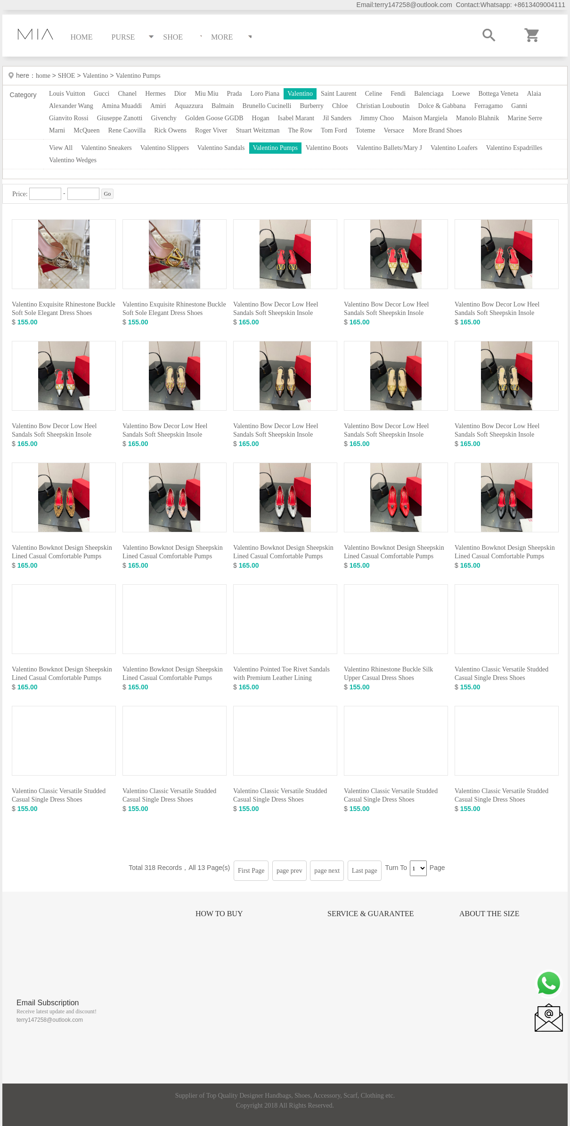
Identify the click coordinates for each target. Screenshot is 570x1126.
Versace (393, 130)
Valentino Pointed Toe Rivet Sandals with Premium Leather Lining (281, 673)
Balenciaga (428, 93)
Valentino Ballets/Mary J (389, 147)
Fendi (398, 93)
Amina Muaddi (122, 105)
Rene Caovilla (127, 130)
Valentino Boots (327, 147)
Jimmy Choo (377, 118)
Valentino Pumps (137, 75)
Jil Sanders (337, 118)
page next (327, 870)
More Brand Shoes (437, 130)
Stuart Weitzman (257, 130)
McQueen (86, 130)
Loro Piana (264, 93)
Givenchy (163, 118)
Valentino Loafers (454, 147)
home (44, 75)
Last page (364, 870)
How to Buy (219, 914)
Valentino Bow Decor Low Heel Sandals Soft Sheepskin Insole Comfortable (275, 313)
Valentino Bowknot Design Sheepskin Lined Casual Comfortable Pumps (62, 552)
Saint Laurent (339, 93)
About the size (489, 914)
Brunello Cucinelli (267, 105)
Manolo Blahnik (477, 118)
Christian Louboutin (382, 105)
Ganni (519, 105)
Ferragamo (488, 105)
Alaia (534, 93)
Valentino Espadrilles (514, 147)
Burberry (312, 105)
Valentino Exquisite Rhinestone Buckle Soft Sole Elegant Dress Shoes (63, 308)
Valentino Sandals (221, 147)
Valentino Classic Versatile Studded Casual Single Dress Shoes (501, 673)
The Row (300, 130)
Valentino (95, 75)
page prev (289, 870)
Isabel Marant (296, 118)
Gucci (101, 93)
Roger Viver (211, 130)
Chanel (127, 93)
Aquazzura (188, 105)
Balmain (223, 105)
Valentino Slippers (164, 147)
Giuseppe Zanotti (120, 118)
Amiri (158, 105)
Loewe (461, 93)
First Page (251, 870)
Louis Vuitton (67, 93)
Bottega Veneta (498, 93)
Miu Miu (206, 93)
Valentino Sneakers (106, 147)
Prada (234, 93)
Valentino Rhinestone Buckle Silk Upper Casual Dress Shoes (388, 673)
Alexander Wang (71, 105)
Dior (180, 93)
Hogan (260, 118)
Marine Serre (524, 118)
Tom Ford (334, 130)
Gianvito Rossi (69, 118)
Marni (57, 130)
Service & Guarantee (370, 914)
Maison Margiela (425, 118)
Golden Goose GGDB (214, 118)
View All (61, 147)
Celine (374, 93)
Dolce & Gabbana (442, 105)
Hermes (155, 93)
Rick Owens (170, 130)
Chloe (340, 105)
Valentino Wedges (73, 160)
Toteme (365, 130)
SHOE (66, 75)
